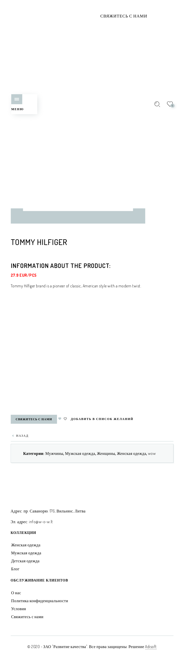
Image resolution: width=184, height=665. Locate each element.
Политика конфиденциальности (39, 600)
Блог (15, 568)
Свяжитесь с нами (123, 15)
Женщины (106, 453)
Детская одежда (25, 560)
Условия (18, 608)
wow (152, 453)
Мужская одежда (80, 453)
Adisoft (151, 646)
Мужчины (54, 453)
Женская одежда (131, 453)
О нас (16, 592)
